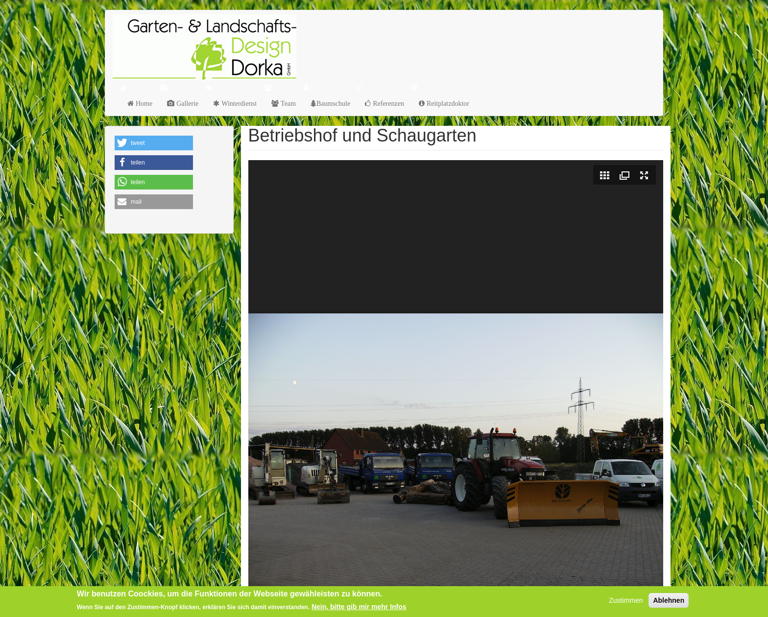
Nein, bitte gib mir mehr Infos (359, 607)
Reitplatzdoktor (447, 103)
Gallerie (186, 103)
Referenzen (387, 103)
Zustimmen (626, 600)
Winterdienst (238, 103)
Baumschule (333, 103)
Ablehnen (668, 600)
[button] (154, 143)
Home (143, 103)
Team (287, 103)
